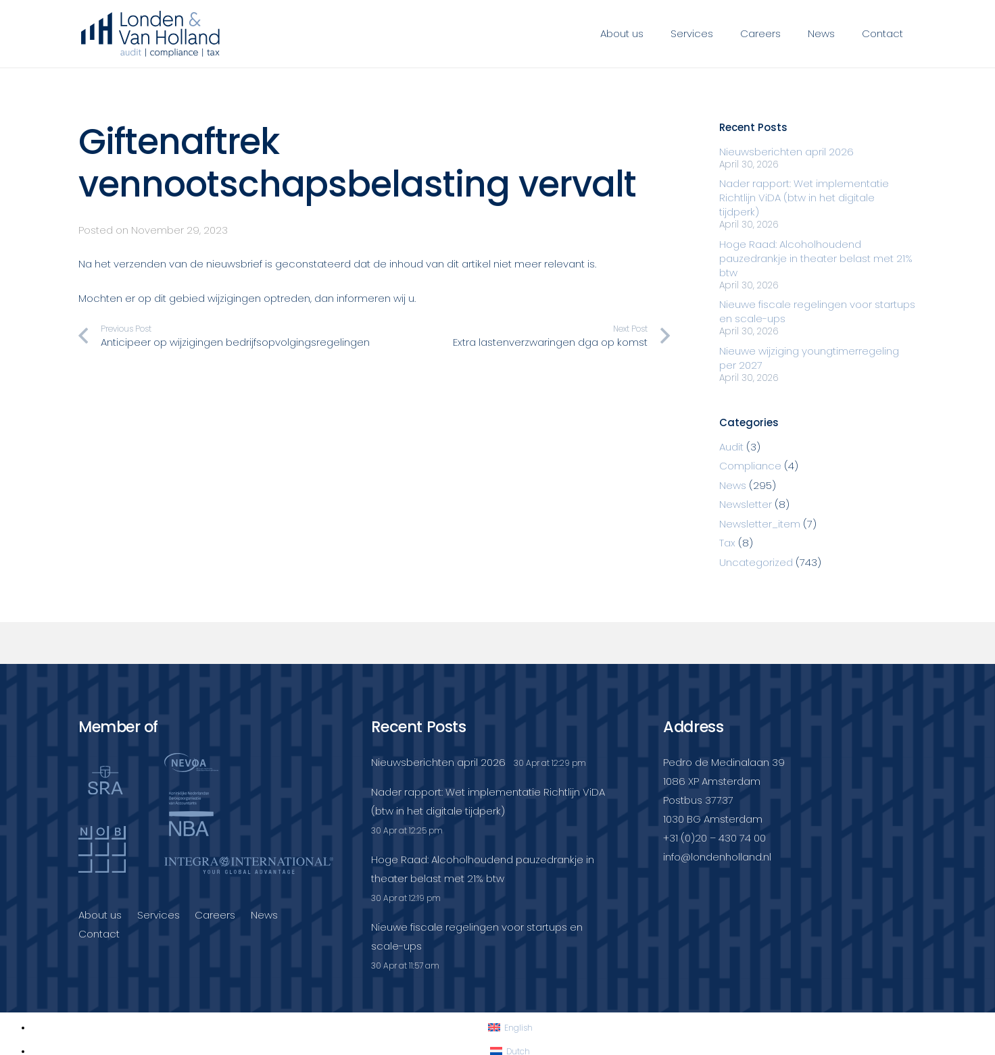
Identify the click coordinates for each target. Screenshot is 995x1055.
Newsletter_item (759, 524)
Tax (727, 543)
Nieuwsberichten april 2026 (786, 152)
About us (100, 915)
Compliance (750, 466)
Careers (215, 915)
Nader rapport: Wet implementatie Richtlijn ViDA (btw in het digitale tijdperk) (804, 197)
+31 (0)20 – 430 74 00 (714, 838)
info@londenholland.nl (717, 857)
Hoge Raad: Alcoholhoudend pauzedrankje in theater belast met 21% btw (816, 258)
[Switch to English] (510, 1027)
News (732, 485)
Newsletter (745, 504)
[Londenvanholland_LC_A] (150, 33)
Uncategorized (756, 562)
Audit (731, 447)
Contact (99, 934)
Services (158, 915)
